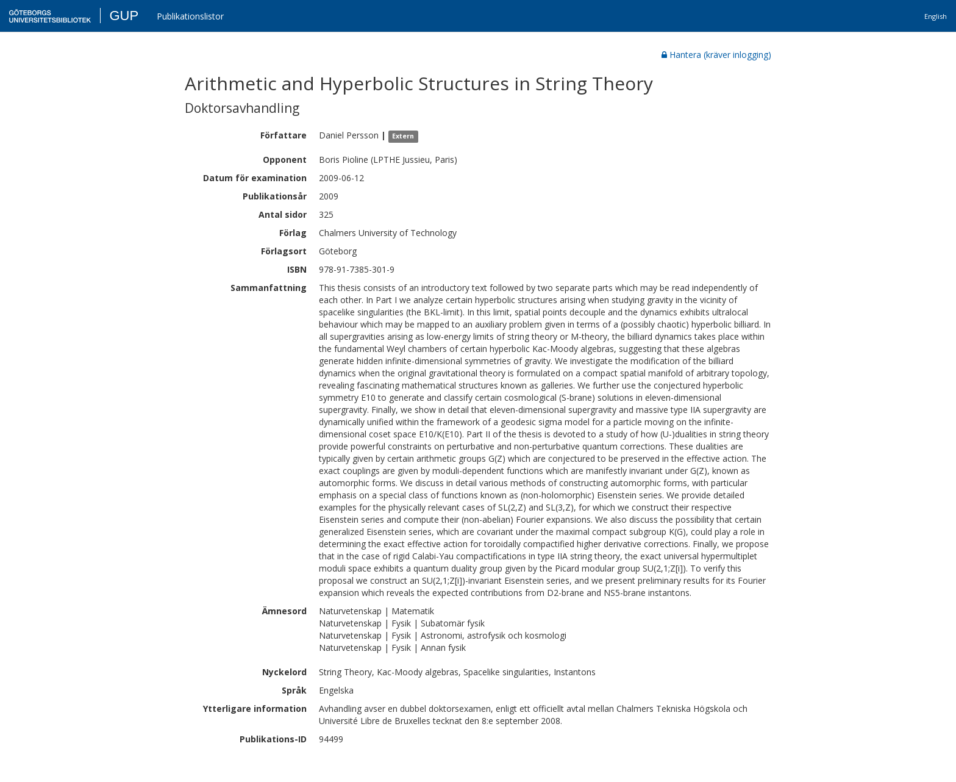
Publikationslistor (190, 16)
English (935, 16)
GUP (123, 15)
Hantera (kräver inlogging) (716, 54)
